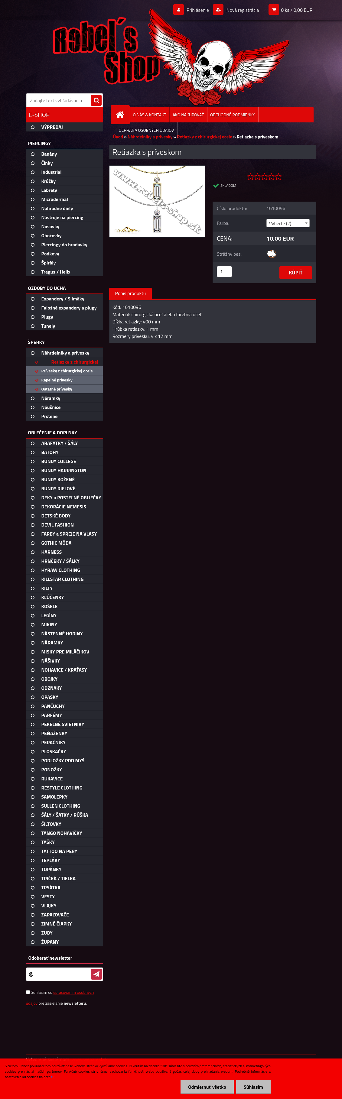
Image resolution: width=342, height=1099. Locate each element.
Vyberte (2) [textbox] (280, 223)
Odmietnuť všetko (207, 1087)
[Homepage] (123, 114)
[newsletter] (96, 974)
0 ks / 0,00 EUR (296, 10)
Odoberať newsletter (50, 957)
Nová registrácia (242, 10)
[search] (96, 100)
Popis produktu (130, 293)
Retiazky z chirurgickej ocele (204, 136)
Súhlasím (253, 1087)
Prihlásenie (198, 10)
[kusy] (224, 271)
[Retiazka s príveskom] (157, 168)
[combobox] (288, 223)
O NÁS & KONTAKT (149, 115)
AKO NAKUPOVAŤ (188, 115)
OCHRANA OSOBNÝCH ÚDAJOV (146, 130)
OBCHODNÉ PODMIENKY (232, 115)
